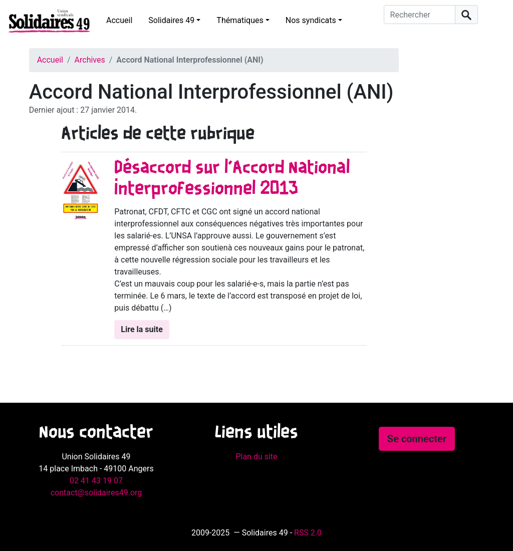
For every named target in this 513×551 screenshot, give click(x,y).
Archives (90, 60)
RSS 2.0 (308, 532)
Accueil (119, 20)
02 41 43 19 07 (96, 480)
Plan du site (256, 456)
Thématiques (239, 20)
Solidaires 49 (171, 20)
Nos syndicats (311, 20)
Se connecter (416, 439)
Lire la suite (141, 329)
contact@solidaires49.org (96, 492)
